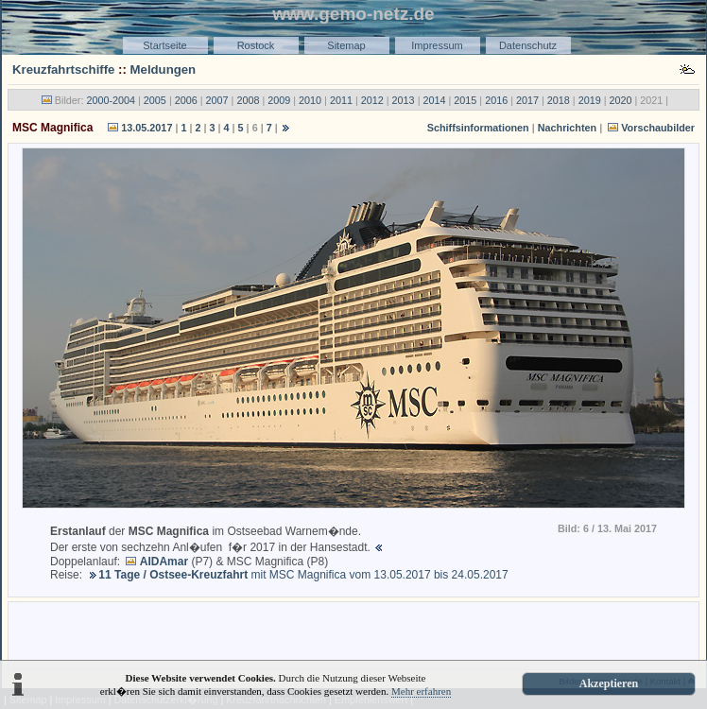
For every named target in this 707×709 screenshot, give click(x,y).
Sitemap (346, 45)
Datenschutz (528, 45)
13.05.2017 (146, 127)
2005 (155, 100)
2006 (186, 100)
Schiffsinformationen (478, 127)
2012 (372, 100)
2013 (403, 100)
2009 (278, 100)
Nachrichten (567, 127)
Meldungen (163, 69)
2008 (247, 100)
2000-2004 (110, 100)
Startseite (164, 45)
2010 (310, 100)
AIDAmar (164, 561)
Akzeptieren (608, 683)
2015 (465, 100)
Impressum (436, 45)
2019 (589, 100)
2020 (621, 100)
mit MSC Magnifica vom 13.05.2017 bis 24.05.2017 (303, 574)
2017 (527, 100)
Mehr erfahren (421, 691)
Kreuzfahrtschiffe (63, 69)
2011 (341, 100)
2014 (433, 100)
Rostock (256, 45)
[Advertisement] (353, 634)
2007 (217, 100)
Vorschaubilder (658, 127)
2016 (496, 100)
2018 (558, 100)
